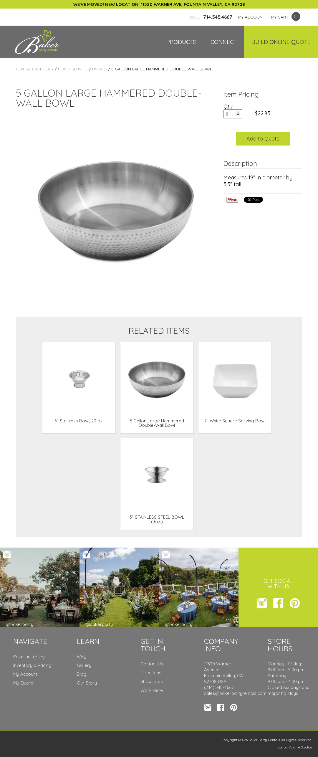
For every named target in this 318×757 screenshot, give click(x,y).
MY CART (280, 17)
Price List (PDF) (29, 656)
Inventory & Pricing (32, 665)
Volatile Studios (300, 747)
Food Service (73, 69)
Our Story (87, 683)
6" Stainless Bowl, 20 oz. (78, 421)
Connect (224, 41)
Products (181, 41)
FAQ (81, 656)
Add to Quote (262, 138)
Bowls (99, 69)
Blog (82, 674)
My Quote (23, 683)
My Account (25, 674)
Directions (150, 672)
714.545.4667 (211, 17)
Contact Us (151, 664)
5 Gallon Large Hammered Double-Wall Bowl (157, 423)
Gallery (84, 665)
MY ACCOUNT (251, 17)
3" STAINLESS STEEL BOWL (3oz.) (157, 519)
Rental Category (35, 69)
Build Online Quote (281, 41)
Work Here (151, 690)
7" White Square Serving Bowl (234, 421)
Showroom (151, 681)
